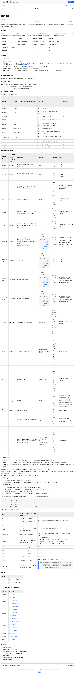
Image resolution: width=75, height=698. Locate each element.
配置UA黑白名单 (13, 630)
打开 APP (71, 1)
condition (25, 101)
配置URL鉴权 (12, 624)
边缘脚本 (45, 35)
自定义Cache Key (13, 606)
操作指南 (9, 11)
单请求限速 (12, 639)
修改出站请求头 (13, 609)
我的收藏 (70, 21)
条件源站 (11, 594)
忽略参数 (11, 633)
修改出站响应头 (13, 600)
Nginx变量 (25, 442)
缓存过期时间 (12, 597)
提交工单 (12, 64)
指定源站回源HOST (14, 618)
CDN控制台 (8, 647)
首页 (2, 11)
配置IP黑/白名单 (13, 627)
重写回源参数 (12, 615)
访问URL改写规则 (14, 603)
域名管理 (14, 11)
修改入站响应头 (13, 612)
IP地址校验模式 (45, 246)
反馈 (39, 672)
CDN (5, 11)
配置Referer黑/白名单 (14, 621)
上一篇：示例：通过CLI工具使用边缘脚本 (10, 665)
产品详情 (37, 21)
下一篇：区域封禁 (70, 665)
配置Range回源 (13, 636)
